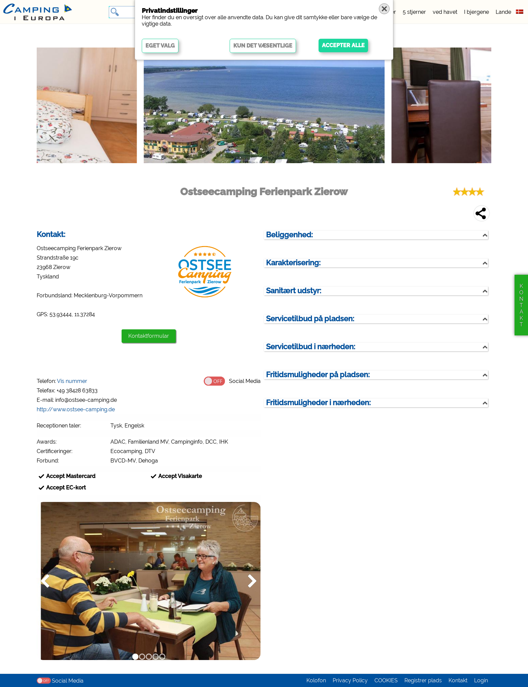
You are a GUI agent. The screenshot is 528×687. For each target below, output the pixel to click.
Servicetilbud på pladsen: (310, 319)
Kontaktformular (148, 336)
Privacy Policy (350, 680)
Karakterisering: (293, 263)
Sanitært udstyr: (293, 291)
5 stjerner (414, 12)
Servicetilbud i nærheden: (310, 346)
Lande (503, 12)
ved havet (445, 12)
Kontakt (458, 680)
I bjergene (476, 12)
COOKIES (386, 680)
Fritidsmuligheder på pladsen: (318, 374)
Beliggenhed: (289, 235)
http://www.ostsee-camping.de (76, 409)
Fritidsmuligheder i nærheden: (318, 402)
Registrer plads (423, 680)
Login (481, 680)
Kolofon (316, 680)
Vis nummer (72, 381)
